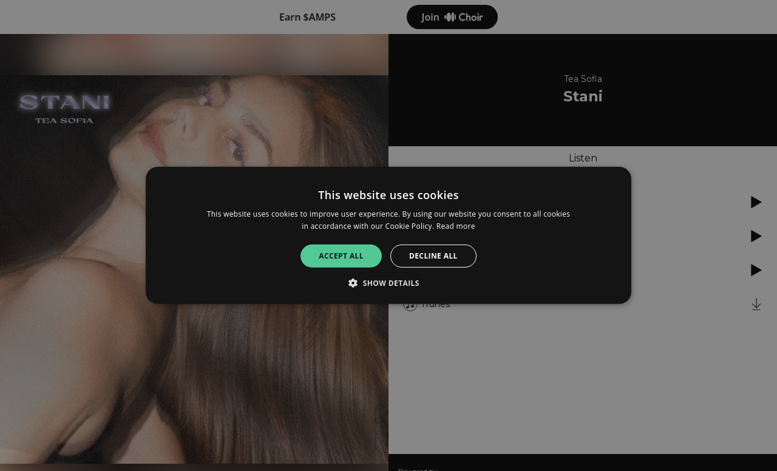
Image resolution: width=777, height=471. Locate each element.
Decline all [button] (433, 256)
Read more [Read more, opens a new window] (455, 226)
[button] (388, 283)
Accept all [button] (341, 256)
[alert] (388, 235)
